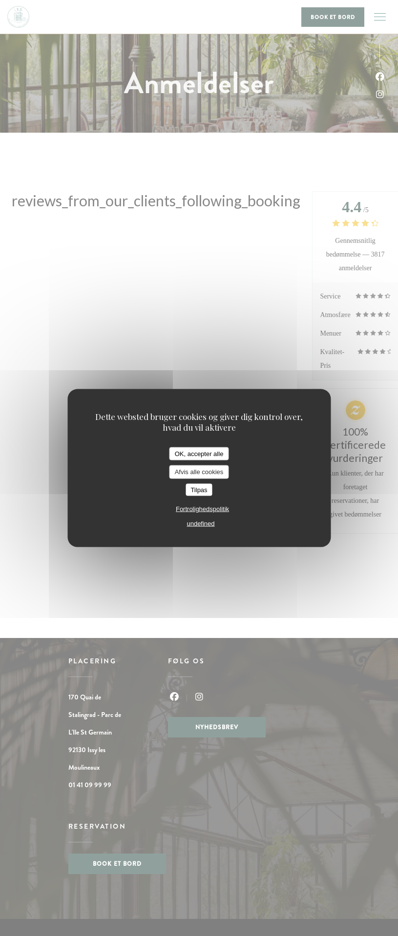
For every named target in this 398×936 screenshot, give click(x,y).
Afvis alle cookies (199, 472)
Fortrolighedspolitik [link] (202, 509)
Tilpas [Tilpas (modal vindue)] (198, 489)
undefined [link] (200, 523)
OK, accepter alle (199, 453)
